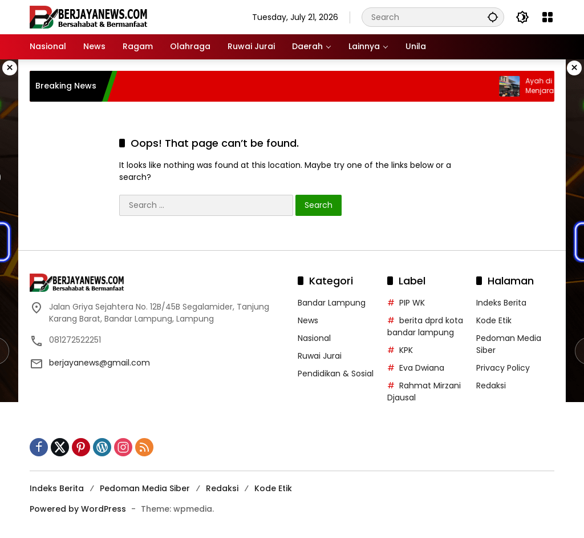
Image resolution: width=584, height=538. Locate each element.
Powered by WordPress (78, 509)
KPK (406, 350)
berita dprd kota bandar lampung (425, 326)
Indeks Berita (501, 302)
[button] (492, 16)
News (308, 320)
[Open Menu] (547, 17)
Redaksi (491, 385)
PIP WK (412, 302)
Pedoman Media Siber (145, 488)
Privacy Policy (503, 368)
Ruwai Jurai (320, 356)
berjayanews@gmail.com (99, 362)
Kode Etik (494, 320)
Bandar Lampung (332, 302)
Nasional (314, 338)
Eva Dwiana (421, 368)
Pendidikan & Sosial (336, 373)
